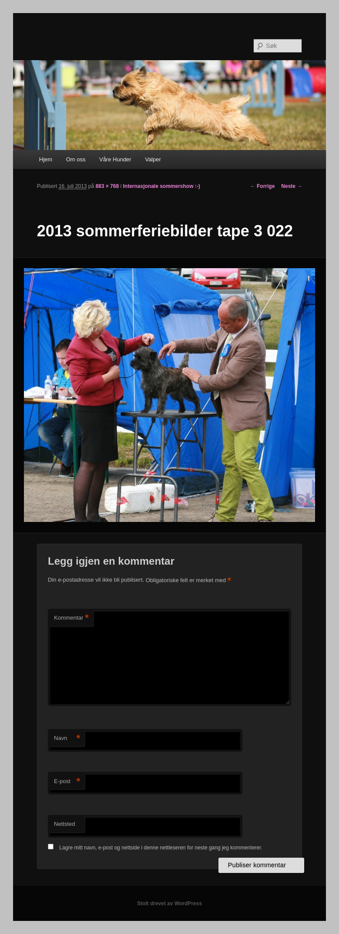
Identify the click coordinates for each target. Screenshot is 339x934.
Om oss (76, 159)
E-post (67, 781)
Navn (67, 738)
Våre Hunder (115, 159)
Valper (153, 159)
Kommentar (71, 618)
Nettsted (64, 824)
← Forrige (262, 186)
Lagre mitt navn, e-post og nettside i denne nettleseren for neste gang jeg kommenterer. (160, 848)
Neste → (291, 186)
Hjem (45, 159)
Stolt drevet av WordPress (169, 903)
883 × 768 (107, 186)
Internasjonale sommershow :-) (161, 186)
